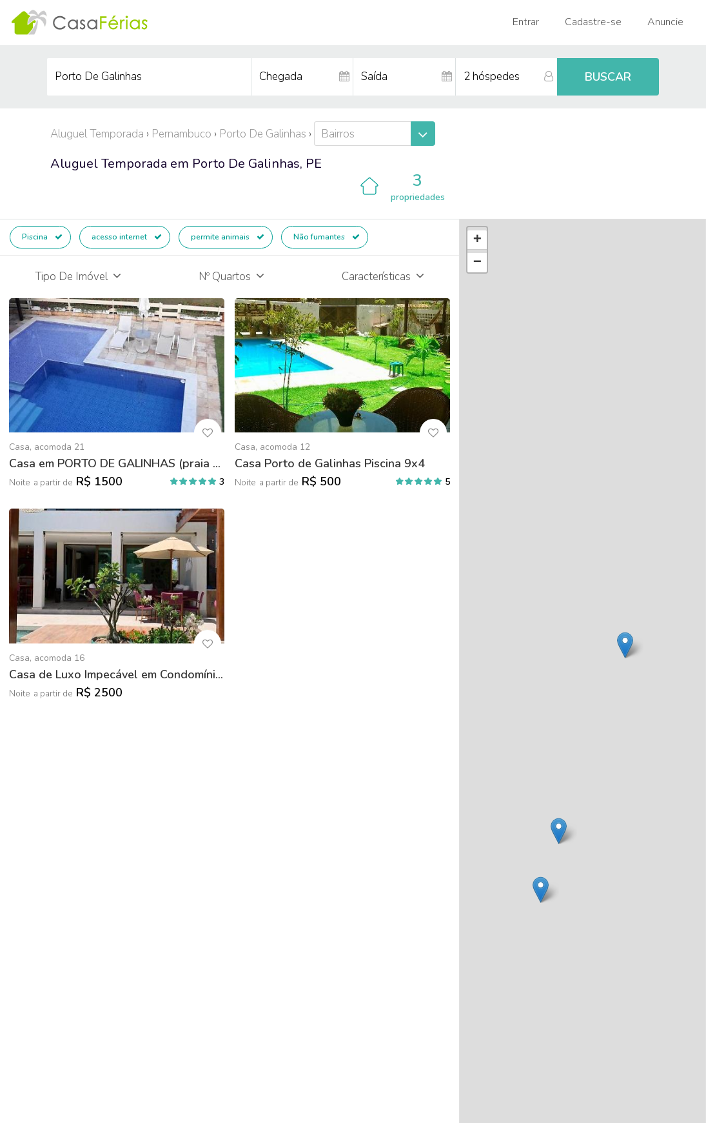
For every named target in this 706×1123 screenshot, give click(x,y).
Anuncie (665, 22)
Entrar (526, 22)
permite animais (227, 237)
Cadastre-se (593, 22)
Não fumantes (326, 237)
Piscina (42, 237)
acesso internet (127, 237)
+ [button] (477, 240)
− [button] (477, 262)
